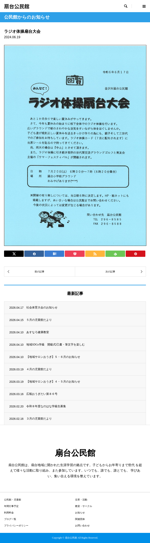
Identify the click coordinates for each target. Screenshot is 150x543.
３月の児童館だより (39, 418)
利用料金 (9, 512)
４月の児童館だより (39, 369)
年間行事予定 (11, 506)
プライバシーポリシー (16, 525)
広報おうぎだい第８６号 (41, 393)
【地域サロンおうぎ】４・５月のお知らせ (53, 381)
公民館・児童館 (12, 499)
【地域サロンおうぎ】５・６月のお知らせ (53, 356)
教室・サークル (83, 506)
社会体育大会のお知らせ (41, 307)
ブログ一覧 (10, 519)
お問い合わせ (82, 525)
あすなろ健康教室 (37, 332)
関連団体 (80, 519)
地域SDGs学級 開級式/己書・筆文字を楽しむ (55, 344)
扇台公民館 (16, 6)
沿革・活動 (81, 499)
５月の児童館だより (39, 319)
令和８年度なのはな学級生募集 (46, 406)
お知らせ (80, 512)
